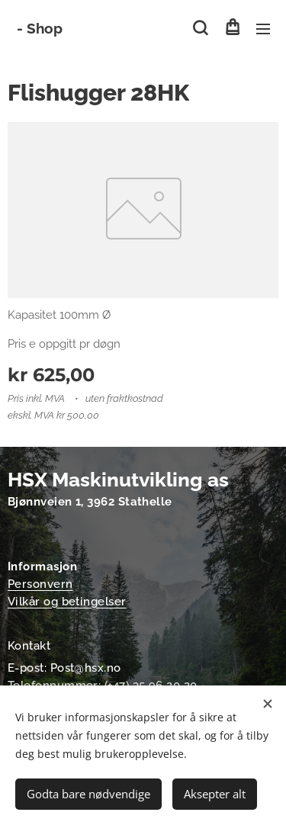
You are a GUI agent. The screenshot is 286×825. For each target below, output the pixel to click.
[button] (200, 28)
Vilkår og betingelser (67, 601)
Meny (263, 29)
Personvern (40, 584)
